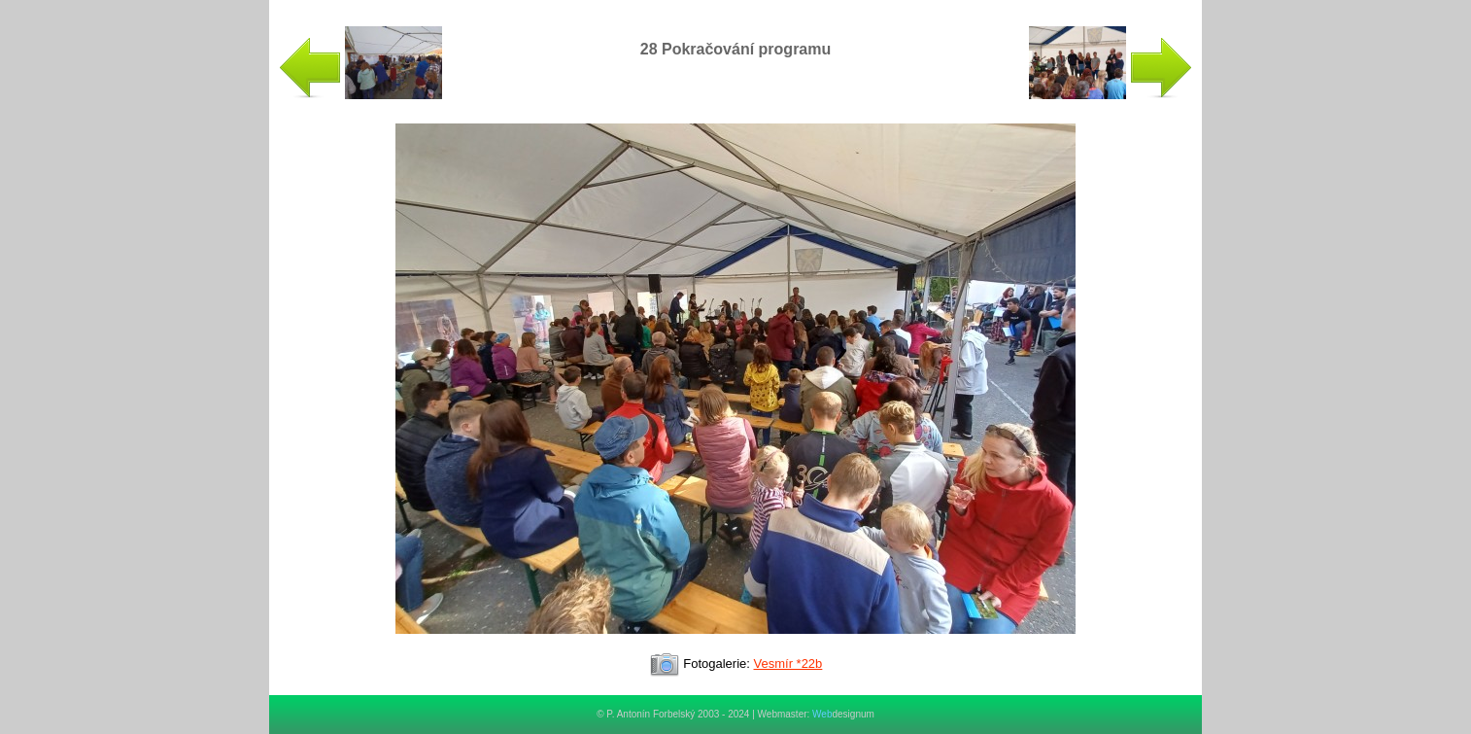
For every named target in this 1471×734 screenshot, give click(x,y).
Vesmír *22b (788, 663)
